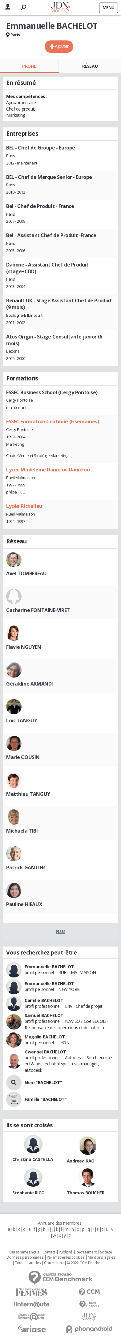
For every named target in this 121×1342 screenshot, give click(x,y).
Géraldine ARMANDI (29, 683)
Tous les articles (28, 1263)
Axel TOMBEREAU (26, 573)
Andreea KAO (81, 1161)
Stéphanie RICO (28, 1193)
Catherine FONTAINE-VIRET (38, 610)
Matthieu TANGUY (28, 794)
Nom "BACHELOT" (43, 1082)
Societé (106, 1252)
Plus (60, 931)
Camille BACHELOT (44, 1000)
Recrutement (86, 1252)
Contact (48, 1252)
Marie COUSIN (23, 757)
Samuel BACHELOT (44, 1015)
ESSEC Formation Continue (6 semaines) (52, 421)
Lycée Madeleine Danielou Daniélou (48, 469)
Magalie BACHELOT (45, 1037)
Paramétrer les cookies (65, 1257)
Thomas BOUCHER (86, 1193)
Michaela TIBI (22, 830)
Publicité (65, 1252)
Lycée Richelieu (24, 506)
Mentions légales (101, 1257)
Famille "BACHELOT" (46, 1099)
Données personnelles (24, 1257)
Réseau (90, 66)
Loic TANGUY (21, 720)
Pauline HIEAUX (24, 904)
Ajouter (62, 46)
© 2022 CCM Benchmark (87, 1263)
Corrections (53, 1263)
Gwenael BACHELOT (45, 1052)
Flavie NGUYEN (23, 647)
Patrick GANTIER (25, 867)
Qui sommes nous (24, 1252)
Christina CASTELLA (32, 1159)
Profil (29, 66)
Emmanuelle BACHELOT (49, 967)
